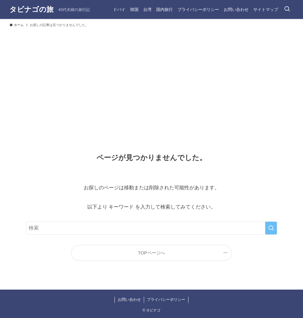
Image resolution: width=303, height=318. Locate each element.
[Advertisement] (151, 74)
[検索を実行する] (271, 228)
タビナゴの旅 (31, 9)
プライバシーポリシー (166, 299)
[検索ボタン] (287, 9)
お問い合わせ (129, 299)
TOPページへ (151, 252)
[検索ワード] (151, 228)
